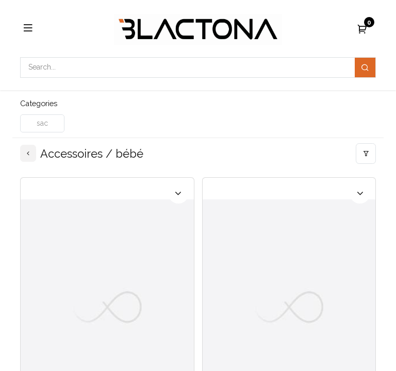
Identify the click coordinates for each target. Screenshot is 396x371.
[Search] (365, 67)
